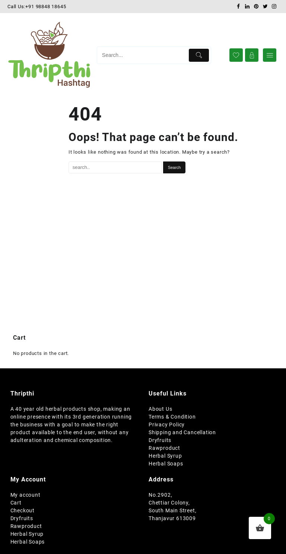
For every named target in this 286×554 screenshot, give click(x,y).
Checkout (22, 510)
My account (25, 495)
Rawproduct (164, 448)
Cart (16, 503)
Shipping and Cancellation (182, 432)
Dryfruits (160, 440)
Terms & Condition (172, 417)
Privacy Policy (167, 424)
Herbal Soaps (166, 464)
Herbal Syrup (165, 456)
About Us (160, 409)
